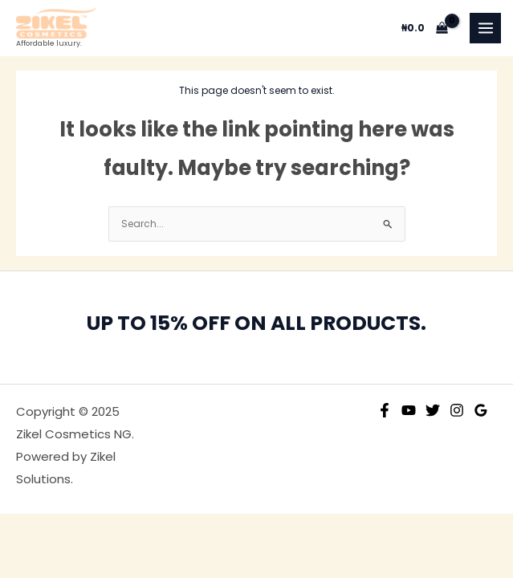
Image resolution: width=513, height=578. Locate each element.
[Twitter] (432, 410)
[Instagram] (457, 410)
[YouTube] (408, 410)
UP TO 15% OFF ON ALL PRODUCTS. (256, 323)
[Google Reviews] (481, 410)
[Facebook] (384, 410)
